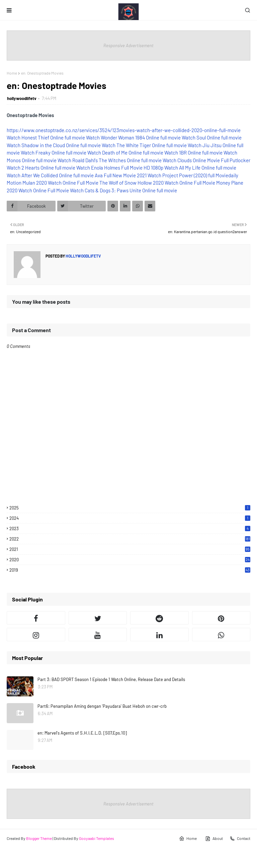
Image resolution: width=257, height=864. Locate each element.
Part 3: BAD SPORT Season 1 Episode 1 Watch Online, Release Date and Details (111, 679)
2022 (129, 539)
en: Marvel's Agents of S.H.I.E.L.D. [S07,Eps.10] (82, 733)
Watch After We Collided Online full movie (50, 175)
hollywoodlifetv (21, 98)
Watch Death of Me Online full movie (125, 153)
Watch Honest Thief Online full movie (46, 137)
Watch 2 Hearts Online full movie (41, 168)
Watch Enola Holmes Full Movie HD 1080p (119, 168)
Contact (240, 838)
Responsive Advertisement (128, 45)
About (214, 838)
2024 (129, 518)
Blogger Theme (39, 838)
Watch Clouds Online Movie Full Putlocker (206, 160)
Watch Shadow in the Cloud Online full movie (54, 145)
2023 (129, 528)
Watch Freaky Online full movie (53, 153)
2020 (129, 559)
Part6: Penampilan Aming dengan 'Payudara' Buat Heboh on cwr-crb (102, 706)
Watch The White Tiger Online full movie (144, 145)
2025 (129, 507)
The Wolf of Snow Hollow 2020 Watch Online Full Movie (157, 183)
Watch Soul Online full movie (212, 137)
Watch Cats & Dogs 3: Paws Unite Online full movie (123, 190)
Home (12, 73)
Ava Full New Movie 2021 (121, 175)
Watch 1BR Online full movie (193, 153)
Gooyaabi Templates (96, 838)
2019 (129, 570)
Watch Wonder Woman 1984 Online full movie (133, 137)
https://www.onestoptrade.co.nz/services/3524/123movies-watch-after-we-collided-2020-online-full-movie (124, 130)
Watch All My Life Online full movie (200, 168)
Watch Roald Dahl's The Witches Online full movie (110, 160)
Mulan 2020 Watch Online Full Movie (60, 183)
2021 (129, 549)
